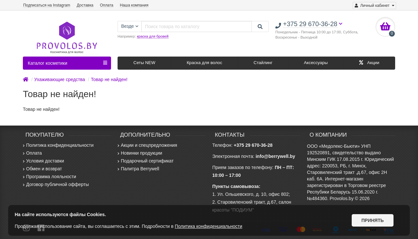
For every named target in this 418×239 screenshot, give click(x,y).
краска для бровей (153, 36)
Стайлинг (263, 62)
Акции (369, 62)
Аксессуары (316, 62)
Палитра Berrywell (138, 168)
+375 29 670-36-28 (253, 145)
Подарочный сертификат (146, 160)
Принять (373, 220)
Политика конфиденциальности (58, 145)
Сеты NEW (144, 62)
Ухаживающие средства (59, 79)
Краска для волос (204, 62)
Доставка (85, 5)
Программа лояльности (49, 176)
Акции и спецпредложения (147, 145)
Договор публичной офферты (56, 184)
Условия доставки (43, 160)
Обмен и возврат (42, 168)
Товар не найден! (109, 79)
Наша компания (134, 5)
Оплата (106, 5)
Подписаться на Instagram (46, 5)
